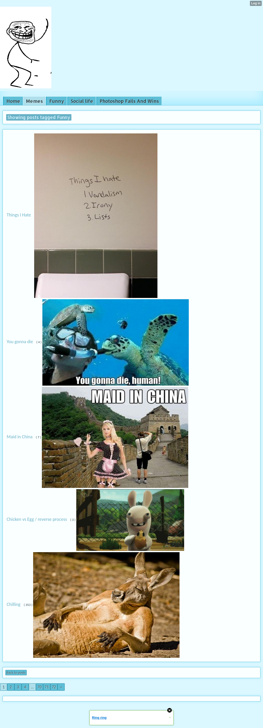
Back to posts (16, 672)
